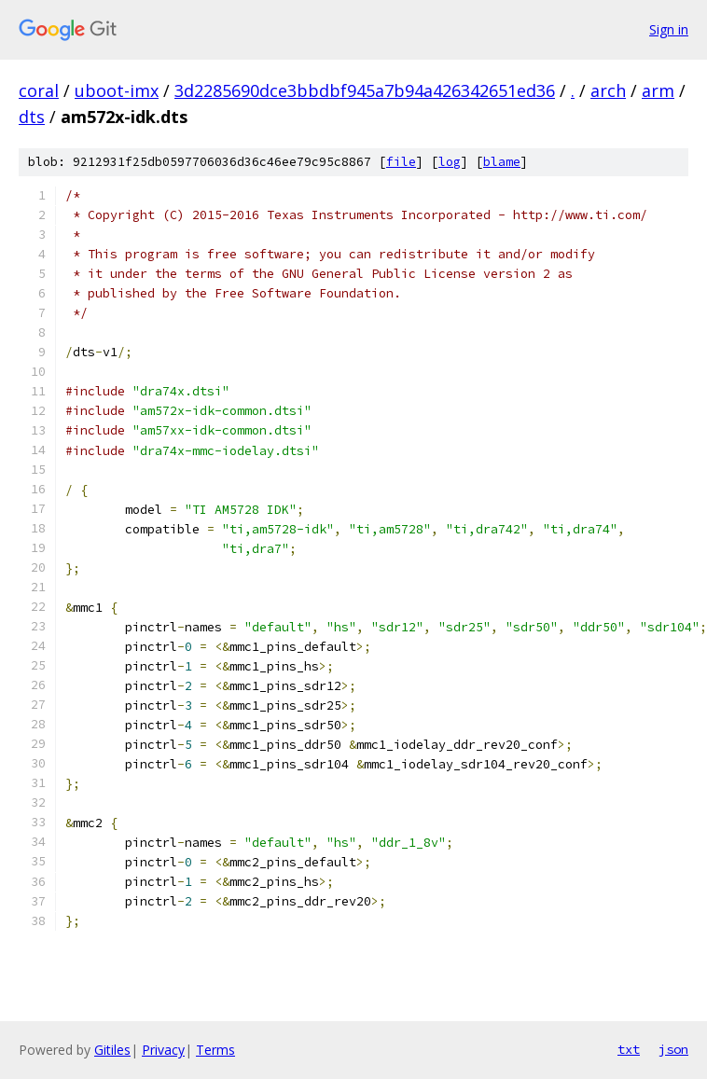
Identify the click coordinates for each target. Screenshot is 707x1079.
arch (608, 90)
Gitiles (112, 1049)
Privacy (163, 1049)
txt (628, 1049)
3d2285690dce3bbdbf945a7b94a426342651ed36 (364, 90)
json (673, 1049)
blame (501, 162)
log (449, 162)
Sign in (668, 29)
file (401, 162)
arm (658, 90)
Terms (215, 1049)
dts (32, 116)
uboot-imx (117, 90)
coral (39, 90)
